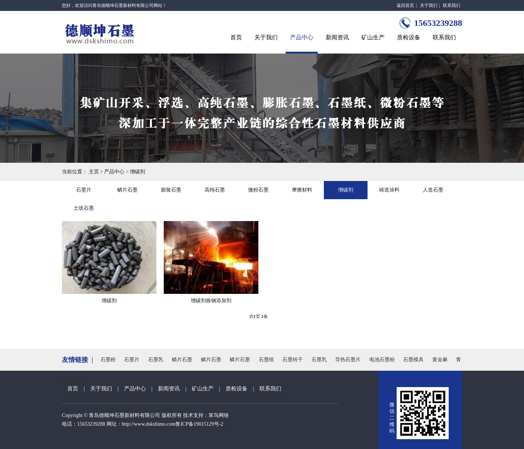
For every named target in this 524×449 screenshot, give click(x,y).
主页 (94, 171)
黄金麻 (440, 359)
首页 (236, 37)
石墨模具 (413, 359)
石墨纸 (266, 359)
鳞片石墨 (127, 190)
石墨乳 (155, 359)
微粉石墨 (258, 190)
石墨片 (83, 190)
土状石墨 (84, 208)
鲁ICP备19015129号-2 (199, 424)
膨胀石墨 (171, 190)
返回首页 (405, 5)
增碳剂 (137, 171)
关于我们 (428, 5)
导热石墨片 (348, 359)
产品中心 (301, 37)
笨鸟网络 (219, 415)
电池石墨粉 (382, 359)
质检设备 (408, 37)
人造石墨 (433, 190)
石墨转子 (292, 359)
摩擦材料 (302, 190)
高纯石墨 (215, 190)
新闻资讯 (337, 37)
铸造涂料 (389, 190)
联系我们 (451, 5)
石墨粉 (108, 359)
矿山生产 (373, 37)
